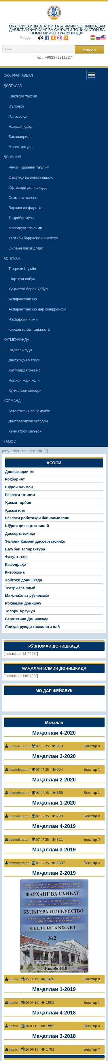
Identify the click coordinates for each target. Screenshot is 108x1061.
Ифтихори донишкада (28, 187)
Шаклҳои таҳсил (23, 96)
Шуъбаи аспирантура (25, 549)
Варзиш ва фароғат (26, 208)
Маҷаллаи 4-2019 (54, 826)
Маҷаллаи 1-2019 (54, 989)
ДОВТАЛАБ (13, 86)
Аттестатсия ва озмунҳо (29, 411)
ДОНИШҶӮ (12, 157)
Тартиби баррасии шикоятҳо (33, 238)
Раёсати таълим (20, 495)
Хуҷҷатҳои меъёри (25, 431)
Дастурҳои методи (25, 360)
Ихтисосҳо (18, 116)
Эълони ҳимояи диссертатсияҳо (35, 541)
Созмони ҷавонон (24, 197)
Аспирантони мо (23, 299)
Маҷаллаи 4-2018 (54, 1013)
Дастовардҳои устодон (28, 421)
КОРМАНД (12, 401)
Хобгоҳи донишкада (23, 580)
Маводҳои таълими (25, 228)
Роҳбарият (15, 479)
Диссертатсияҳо (20, 533)
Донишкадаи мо (20, 471)
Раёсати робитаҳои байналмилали (37, 518)
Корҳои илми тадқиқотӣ (29, 329)
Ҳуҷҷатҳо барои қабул (28, 289)
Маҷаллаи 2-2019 (54, 873)
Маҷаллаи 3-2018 (54, 1036)
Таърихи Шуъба (22, 269)
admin (13, 979)
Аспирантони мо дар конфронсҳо (38, 309)
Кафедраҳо (15, 564)
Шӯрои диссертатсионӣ (27, 526)
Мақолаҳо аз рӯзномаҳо (27, 595)
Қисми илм (15, 510)
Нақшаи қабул (21, 126)
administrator (19, 746)
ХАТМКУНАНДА (16, 340)
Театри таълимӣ (20, 588)
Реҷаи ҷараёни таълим (29, 167)
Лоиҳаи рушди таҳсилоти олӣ (32, 626)
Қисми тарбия (18, 502)
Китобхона (15, 572)
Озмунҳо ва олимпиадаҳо (31, 177)
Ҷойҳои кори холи (24, 380)
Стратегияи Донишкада (26, 619)
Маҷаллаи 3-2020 (54, 756)
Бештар (92, 746)
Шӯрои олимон (19, 487)
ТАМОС (10, 441)
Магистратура (21, 147)
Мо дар (25, 38)
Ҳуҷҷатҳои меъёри (25, 390)
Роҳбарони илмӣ (23, 319)
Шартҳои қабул (22, 279)
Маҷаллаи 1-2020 (54, 803)
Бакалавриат (20, 136)
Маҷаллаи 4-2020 (54, 733)
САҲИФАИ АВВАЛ (18, 75)
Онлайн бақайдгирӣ (26, 248)
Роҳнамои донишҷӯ (23, 603)
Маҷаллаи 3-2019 (54, 850)
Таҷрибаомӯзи (21, 218)
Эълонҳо (16, 106)
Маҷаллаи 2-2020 (54, 780)
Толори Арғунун (20, 611)
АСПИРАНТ (13, 258)
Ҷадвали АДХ (21, 350)
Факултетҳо (16, 556)
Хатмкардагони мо (25, 370)
